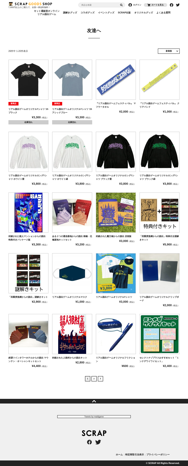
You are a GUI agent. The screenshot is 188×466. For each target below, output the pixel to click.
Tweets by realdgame (94, 416)
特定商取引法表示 (134, 454)
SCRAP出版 (124, 12)
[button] (100, 378)
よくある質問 (163, 12)
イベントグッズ (106, 12)
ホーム (119, 454)
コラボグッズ (88, 12)
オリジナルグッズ (143, 12)
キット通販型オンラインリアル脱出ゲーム (47, 12)
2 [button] (94, 378)
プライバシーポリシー (158, 454)
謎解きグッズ (70, 12)
